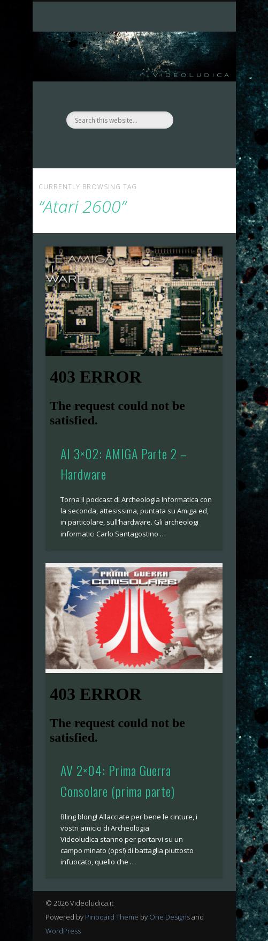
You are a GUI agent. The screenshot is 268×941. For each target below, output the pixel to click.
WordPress (63, 931)
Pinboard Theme (112, 917)
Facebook (121, 146)
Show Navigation (196, 95)
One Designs (169, 917)
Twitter (143, 146)
